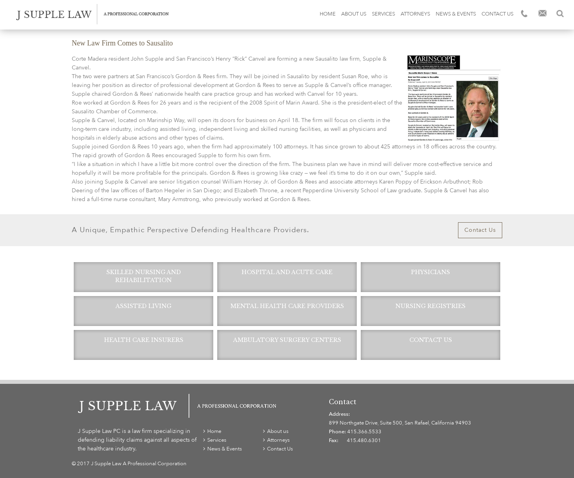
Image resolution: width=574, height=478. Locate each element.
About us (353, 14)
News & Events (456, 14)
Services (383, 14)
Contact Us (497, 14)
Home (328, 14)
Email (542, 14)
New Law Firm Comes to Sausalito (122, 43)
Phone (525, 13)
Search (560, 13)
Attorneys (415, 14)
